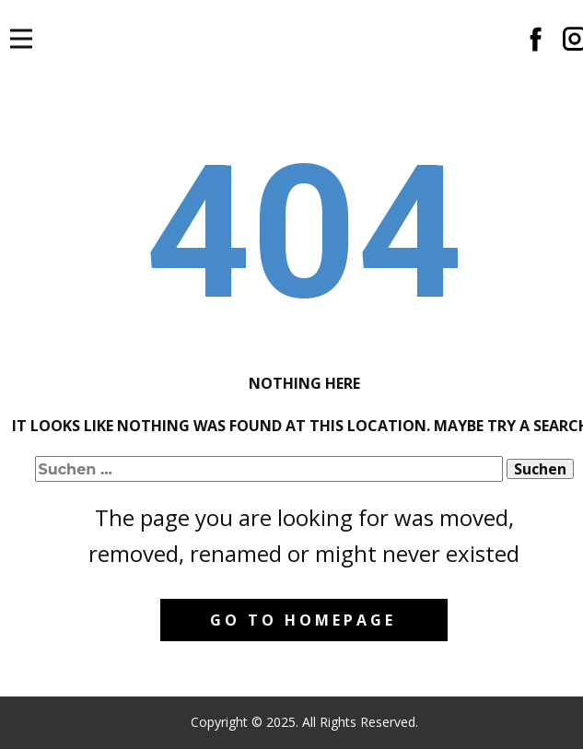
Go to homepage (303, 620)
